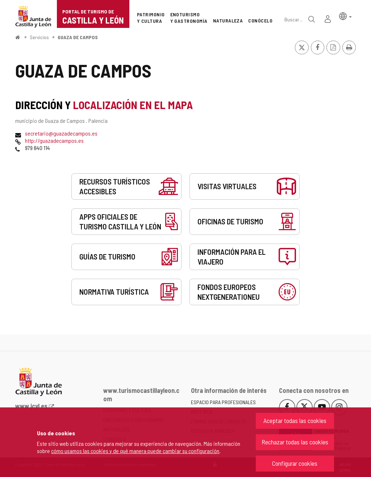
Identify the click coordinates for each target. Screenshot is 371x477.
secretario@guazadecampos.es (61, 133)
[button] (345, 15)
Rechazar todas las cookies (295, 442)
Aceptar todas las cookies (294, 420)
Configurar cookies (294, 463)
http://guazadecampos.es (54, 140)
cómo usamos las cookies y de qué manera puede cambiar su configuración (135, 450)
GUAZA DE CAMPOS (78, 37)
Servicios (39, 37)
